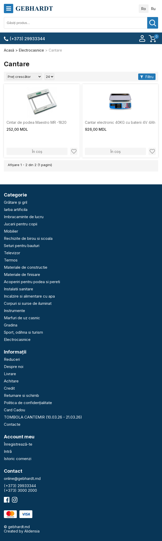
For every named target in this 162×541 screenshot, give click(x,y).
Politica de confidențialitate (28, 402)
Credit (9, 388)
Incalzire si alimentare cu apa (29, 296)
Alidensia (32, 531)
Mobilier (11, 231)
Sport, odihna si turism (23, 332)
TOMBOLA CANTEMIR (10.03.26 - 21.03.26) (43, 417)
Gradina (10, 325)
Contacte (12, 424)
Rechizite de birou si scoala (28, 238)
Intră (8, 451)
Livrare (10, 373)
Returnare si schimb (21, 395)
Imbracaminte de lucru (23, 216)
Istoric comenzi (17, 458)
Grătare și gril (15, 202)
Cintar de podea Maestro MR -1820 (36, 122)
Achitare (11, 381)
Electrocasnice (17, 339)
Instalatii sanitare (18, 288)
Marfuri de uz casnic (22, 317)
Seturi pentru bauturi (21, 245)
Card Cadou (14, 409)
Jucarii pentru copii (20, 224)
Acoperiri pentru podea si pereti (32, 281)
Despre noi (13, 366)
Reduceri (12, 359)
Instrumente (14, 310)
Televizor (12, 252)
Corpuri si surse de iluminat (27, 303)
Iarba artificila (15, 209)
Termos (11, 260)
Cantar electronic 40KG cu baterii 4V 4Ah (120, 122)
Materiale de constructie (25, 267)
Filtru (146, 77)
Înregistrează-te (18, 444)
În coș (37, 151)
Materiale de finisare (22, 274)
